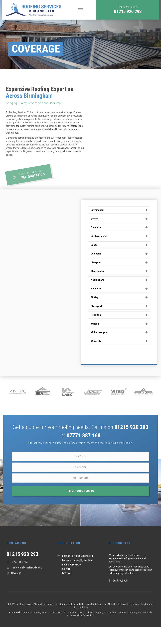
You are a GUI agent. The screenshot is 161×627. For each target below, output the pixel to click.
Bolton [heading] (94, 218)
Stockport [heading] (96, 306)
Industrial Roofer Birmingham (92, 604)
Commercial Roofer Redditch (80, 615)
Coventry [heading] (96, 227)
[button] (127, 10)
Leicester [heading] (96, 253)
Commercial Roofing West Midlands (135, 612)
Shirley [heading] (94, 297)
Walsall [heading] (95, 323)
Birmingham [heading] (97, 210)
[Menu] (80, 10)
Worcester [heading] (96, 341)
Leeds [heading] (94, 245)
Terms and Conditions (140, 604)
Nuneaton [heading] (96, 288)
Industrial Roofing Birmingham (101, 612)
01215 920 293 (22, 554)
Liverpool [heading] (96, 262)
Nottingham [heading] (97, 280)
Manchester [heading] (97, 271)
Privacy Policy (81, 607)
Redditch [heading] (96, 315)
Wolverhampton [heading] (99, 332)
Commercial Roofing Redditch (36, 612)
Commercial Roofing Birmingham (68, 612)
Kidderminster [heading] (99, 236)
